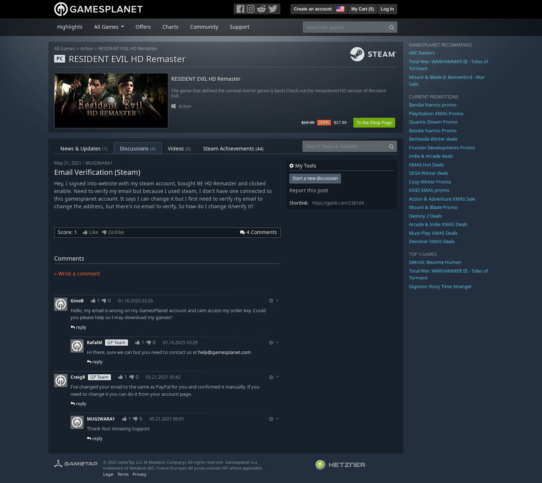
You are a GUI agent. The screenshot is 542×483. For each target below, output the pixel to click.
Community (204, 26)
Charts (170, 26)
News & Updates (84, 148)
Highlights (70, 26)
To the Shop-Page (374, 123)
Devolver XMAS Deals (432, 241)
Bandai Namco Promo (433, 130)
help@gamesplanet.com (224, 352)
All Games (64, 48)
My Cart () (362, 9)
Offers (143, 26)
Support (239, 26)
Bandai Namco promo (433, 104)
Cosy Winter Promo (430, 181)
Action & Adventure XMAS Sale (442, 199)
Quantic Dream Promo (433, 121)
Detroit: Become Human (435, 262)
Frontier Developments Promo (442, 147)
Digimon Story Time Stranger (440, 286)
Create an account (313, 9)
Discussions (138, 148)
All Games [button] (107, 26)
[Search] (391, 27)
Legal (108, 474)
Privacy (139, 474)
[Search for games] (344, 27)
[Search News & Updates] (344, 146)
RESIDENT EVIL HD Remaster (128, 48)
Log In (387, 9)
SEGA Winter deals (428, 173)
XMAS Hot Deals (426, 164)
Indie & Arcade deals (431, 156)
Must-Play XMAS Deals (433, 233)
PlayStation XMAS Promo (436, 113)
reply (78, 327)
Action (86, 48)
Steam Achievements (233, 148)
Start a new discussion (315, 178)
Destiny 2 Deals (425, 216)
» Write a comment (77, 273)
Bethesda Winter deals (433, 139)
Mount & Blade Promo (433, 207)
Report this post (308, 190)
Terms (123, 474)
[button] (339, 8)
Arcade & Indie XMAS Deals (438, 224)
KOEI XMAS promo (429, 190)
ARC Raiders (422, 52)
